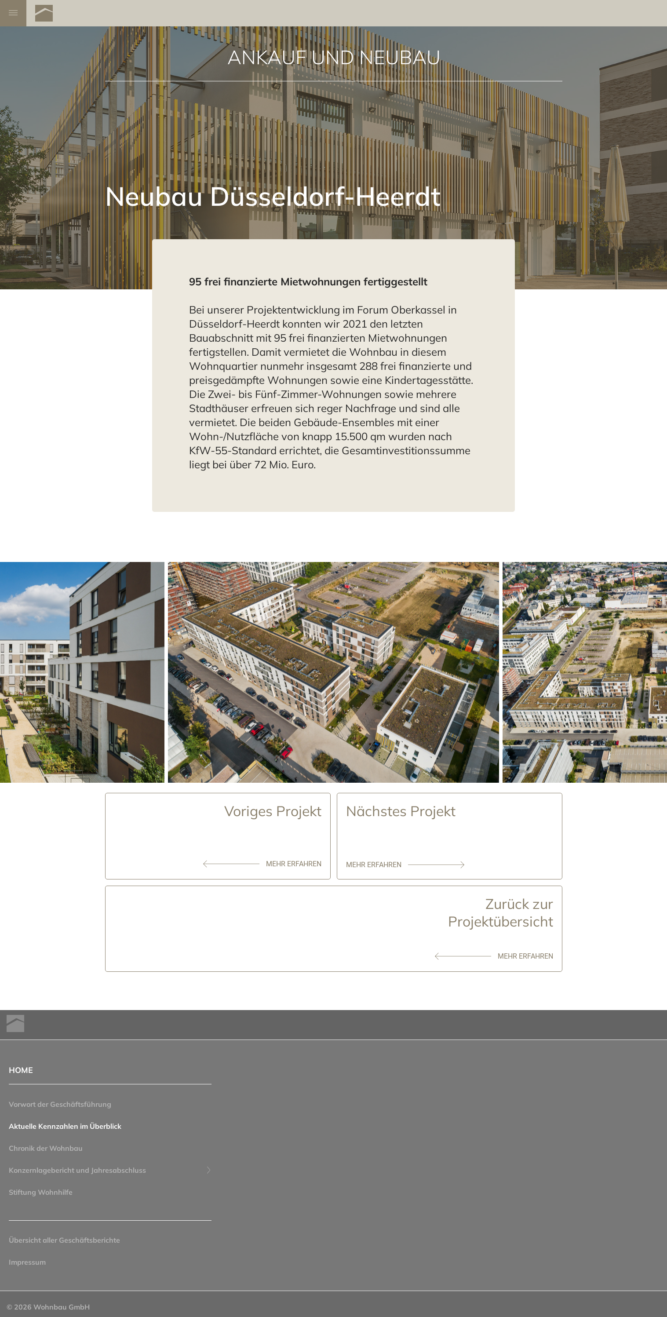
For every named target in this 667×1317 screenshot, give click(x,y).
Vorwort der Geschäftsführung (60, 1104)
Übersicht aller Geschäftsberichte (64, 1240)
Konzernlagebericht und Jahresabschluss (110, 1170)
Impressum (27, 1262)
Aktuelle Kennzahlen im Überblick (65, 1126)
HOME (21, 1070)
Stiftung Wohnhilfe (41, 1192)
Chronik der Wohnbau (46, 1148)
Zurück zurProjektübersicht (500, 912)
